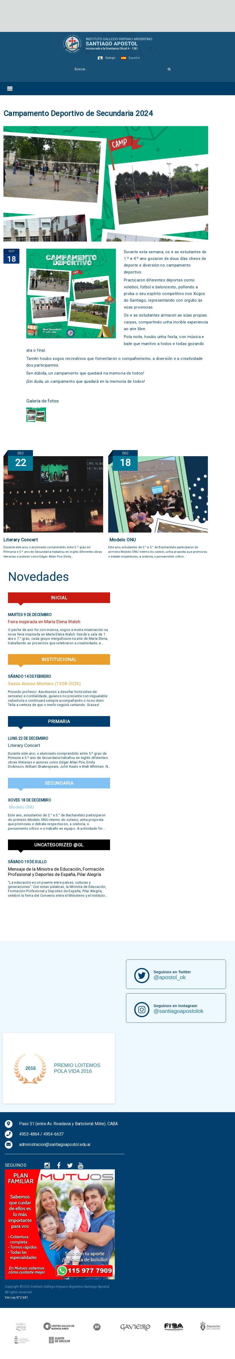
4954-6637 (53, 1134)
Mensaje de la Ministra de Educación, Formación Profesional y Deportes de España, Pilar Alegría (56, 871)
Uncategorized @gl (59, 844)
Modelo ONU (122, 539)
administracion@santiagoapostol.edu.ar (55, 1144)
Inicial (59, 597)
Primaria (59, 721)
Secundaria (59, 783)
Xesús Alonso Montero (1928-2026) (44, 683)
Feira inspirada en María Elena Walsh (44, 621)
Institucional (59, 659)
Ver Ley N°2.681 (16, 1297)
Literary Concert (20, 539)
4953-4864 (29, 1134)
